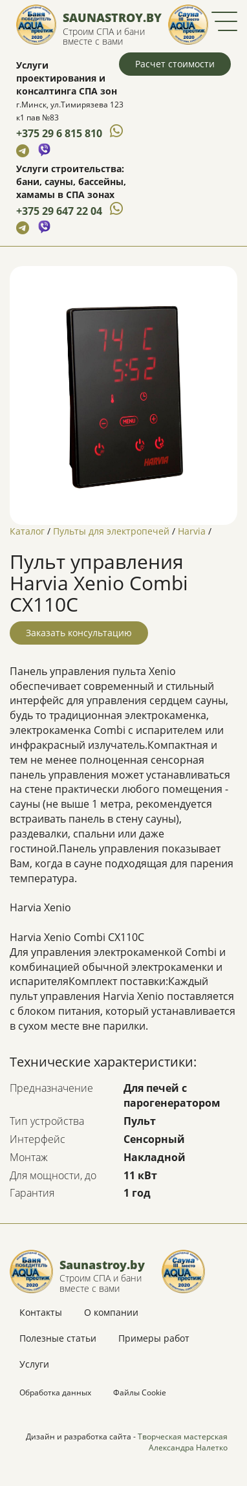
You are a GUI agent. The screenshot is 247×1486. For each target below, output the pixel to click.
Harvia (192, 531)
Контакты (40, 1312)
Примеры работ (153, 1338)
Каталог (27, 531)
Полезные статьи (57, 1338)
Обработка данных (55, 1392)
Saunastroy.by (112, 17)
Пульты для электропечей (111, 531)
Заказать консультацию (79, 633)
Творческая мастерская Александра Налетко (183, 1442)
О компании (111, 1312)
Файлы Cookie (139, 1392)
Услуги (34, 1364)
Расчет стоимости (175, 64)
